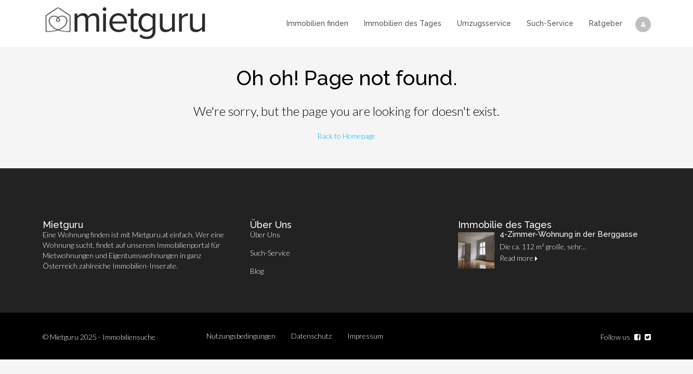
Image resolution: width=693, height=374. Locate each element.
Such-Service (550, 23)
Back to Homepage (346, 135)
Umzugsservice (484, 23)
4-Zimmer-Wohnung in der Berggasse (569, 234)
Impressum (365, 335)
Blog (257, 270)
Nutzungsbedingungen (241, 335)
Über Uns (265, 234)
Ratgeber (605, 23)
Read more (519, 257)
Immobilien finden (317, 23)
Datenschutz (311, 335)
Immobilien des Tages (402, 23)
